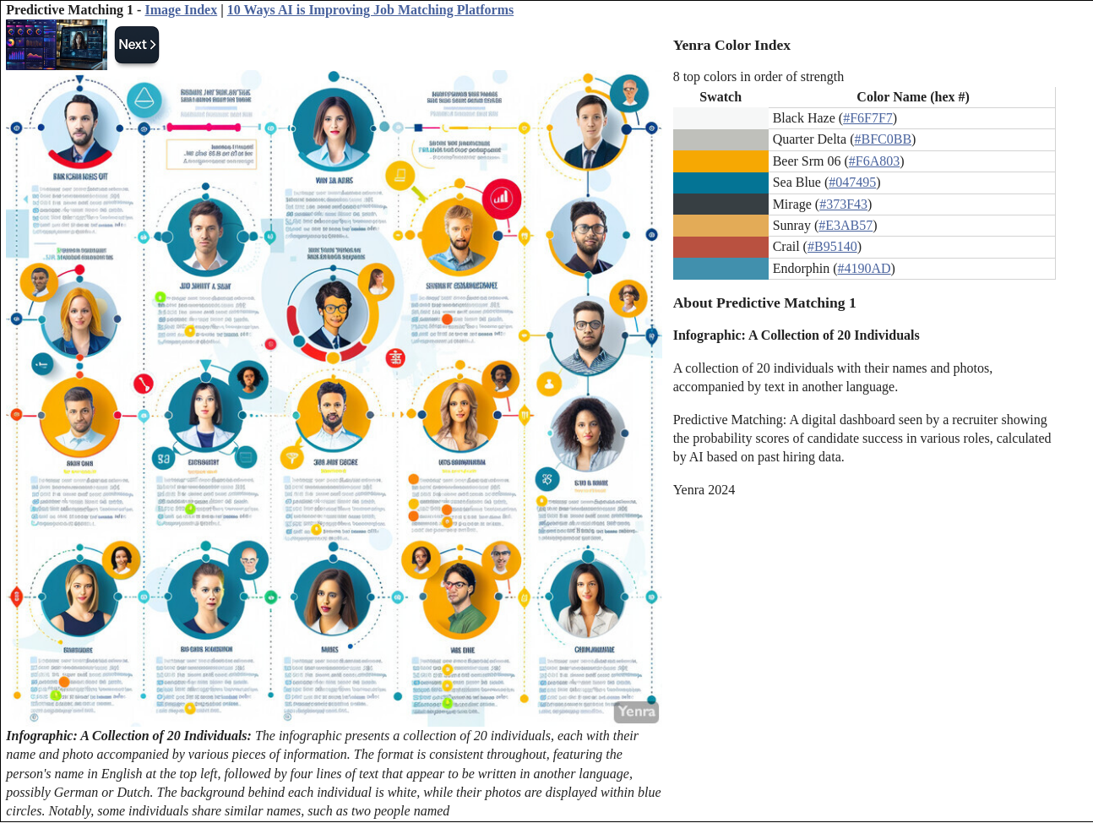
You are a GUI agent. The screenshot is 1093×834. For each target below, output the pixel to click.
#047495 (852, 182)
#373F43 (843, 204)
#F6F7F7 (868, 118)
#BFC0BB (882, 139)
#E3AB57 (845, 225)
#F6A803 (874, 161)
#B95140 (832, 246)
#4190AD (864, 268)
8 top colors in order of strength (759, 76)
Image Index (180, 10)
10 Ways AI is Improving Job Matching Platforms (370, 10)
